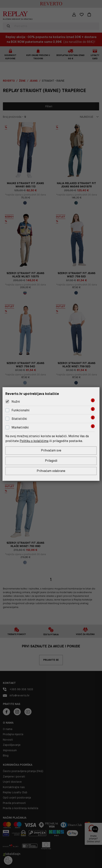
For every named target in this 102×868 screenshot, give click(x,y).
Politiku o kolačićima (35, 441)
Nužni (16, 401)
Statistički (19, 419)
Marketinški (20, 427)
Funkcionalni (21, 410)
